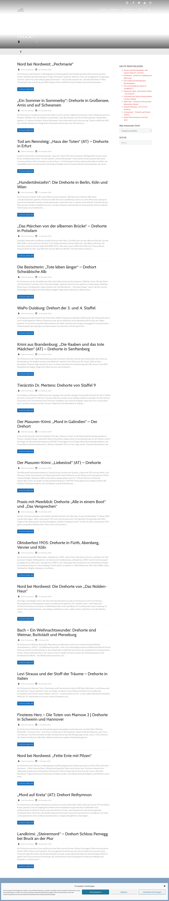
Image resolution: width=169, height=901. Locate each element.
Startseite (103, 9)
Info (149, 9)
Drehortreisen (128, 9)
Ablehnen (123, 892)
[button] (164, 886)
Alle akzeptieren (95, 892)
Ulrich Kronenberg (27, 70)
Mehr (140, 9)
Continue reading (25, 89)
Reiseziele (114, 9)
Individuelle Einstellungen (152, 892)
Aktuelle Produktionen (49, 42)
